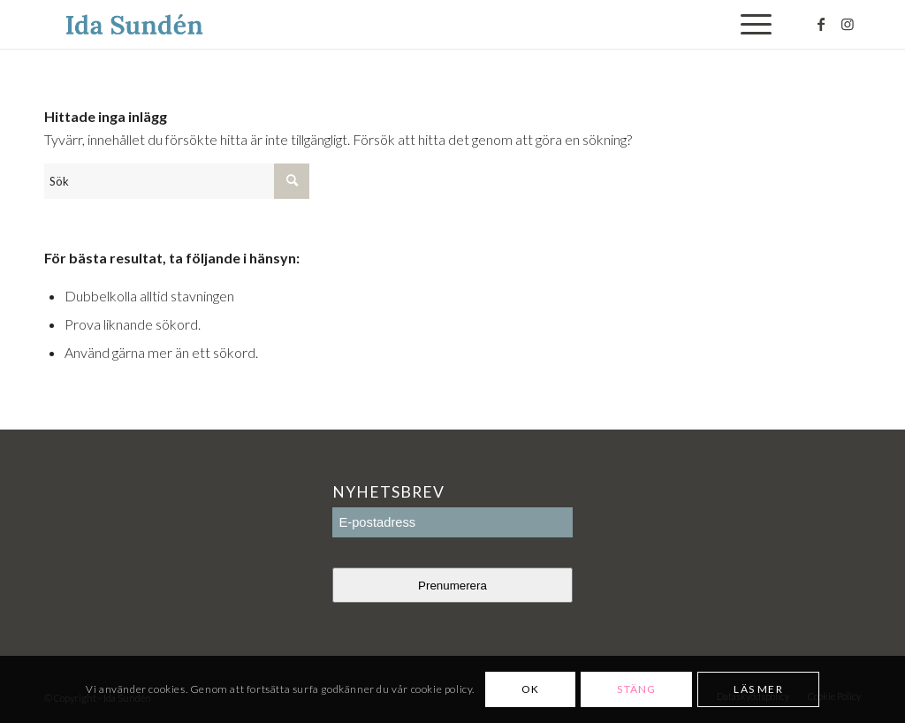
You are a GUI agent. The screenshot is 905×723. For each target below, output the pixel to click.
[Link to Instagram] (847, 24)
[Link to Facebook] (821, 24)
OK (530, 689)
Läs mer (758, 689)
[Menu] (750, 24)
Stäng (636, 689)
